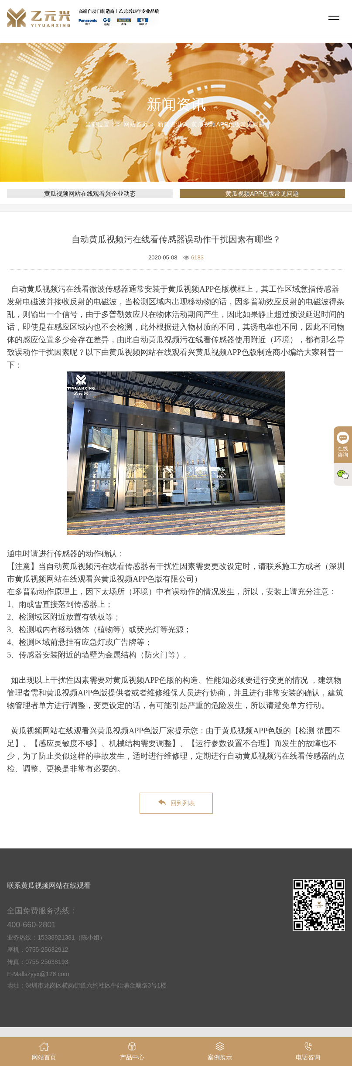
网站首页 (135, 124)
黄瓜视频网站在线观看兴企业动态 (90, 193)
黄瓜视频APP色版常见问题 (228, 124)
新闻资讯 (169, 124)
